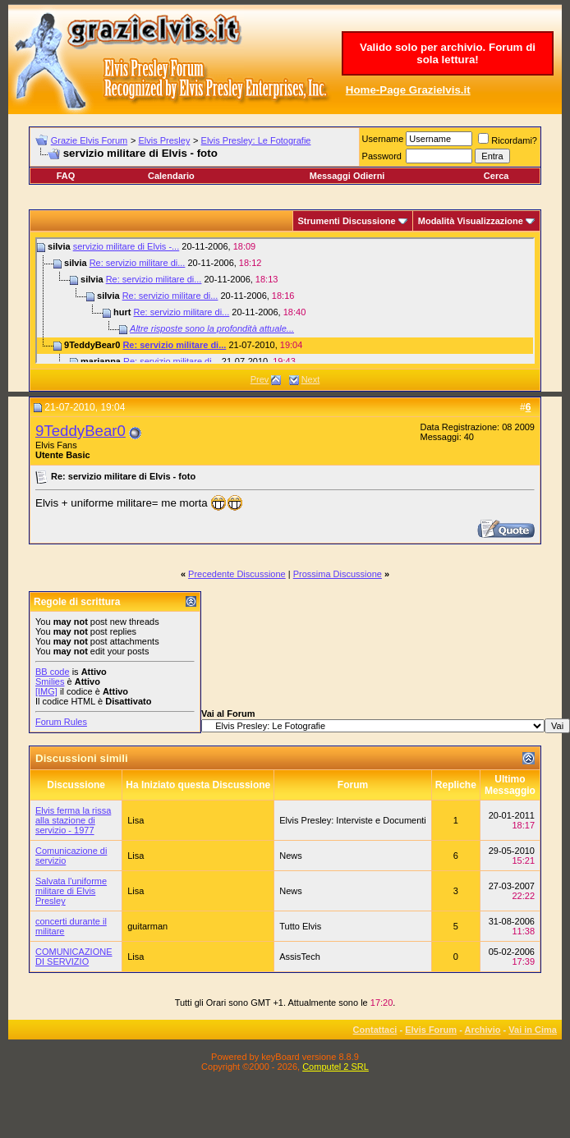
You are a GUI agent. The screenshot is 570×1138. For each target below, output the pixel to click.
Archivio (483, 1030)
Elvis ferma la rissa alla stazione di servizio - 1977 (73, 820)
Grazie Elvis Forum (89, 140)
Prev (260, 379)
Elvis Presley (164, 140)
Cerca (496, 176)
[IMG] (46, 691)
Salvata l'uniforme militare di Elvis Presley (71, 891)
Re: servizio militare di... (138, 263)
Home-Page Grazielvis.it (408, 90)
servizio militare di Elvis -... (126, 246)
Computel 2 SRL (335, 1066)
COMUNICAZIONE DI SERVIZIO (74, 956)
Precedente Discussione (237, 574)
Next (310, 379)
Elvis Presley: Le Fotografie (256, 140)
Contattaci (375, 1030)
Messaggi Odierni (347, 176)
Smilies (49, 681)
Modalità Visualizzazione (470, 221)
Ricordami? (507, 140)
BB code (52, 672)
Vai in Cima (532, 1030)
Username (383, 139)
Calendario (171, 176)
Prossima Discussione (337, 574)
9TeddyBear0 (80, 430)
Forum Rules (61, 722)
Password (382, 156)
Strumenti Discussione (347, 221)
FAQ (66, 176)
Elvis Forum (431, 1030)
